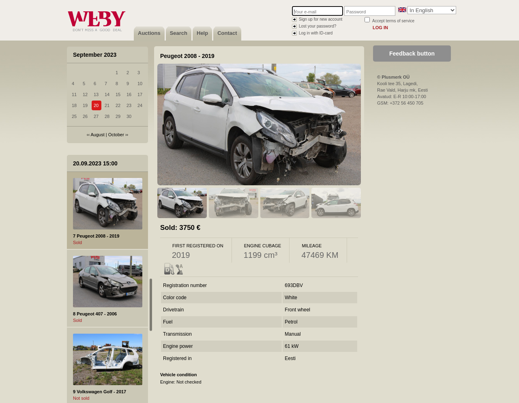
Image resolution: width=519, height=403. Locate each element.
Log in (380, 27)
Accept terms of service (393, 21)
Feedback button (412, 53)
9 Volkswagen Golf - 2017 (99, 391)
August (98, 134)
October (116, 134)
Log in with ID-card (315, 33)
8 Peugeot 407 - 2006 (95, 313)
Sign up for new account (320, 19)
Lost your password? (317, 26)
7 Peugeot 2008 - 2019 (96, 236)
